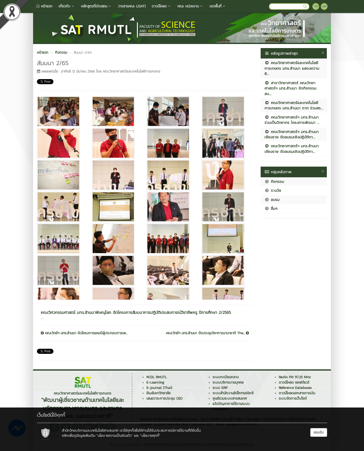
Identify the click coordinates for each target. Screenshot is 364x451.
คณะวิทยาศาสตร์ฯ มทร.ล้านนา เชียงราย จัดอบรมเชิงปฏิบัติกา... (291, 134)
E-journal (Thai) (159, 387)
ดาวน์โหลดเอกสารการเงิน (297, 393)
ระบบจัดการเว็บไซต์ (293, 398)
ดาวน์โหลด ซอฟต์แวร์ (294, 382)
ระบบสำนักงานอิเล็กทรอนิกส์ (233, 393)
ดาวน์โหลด (161, 6)
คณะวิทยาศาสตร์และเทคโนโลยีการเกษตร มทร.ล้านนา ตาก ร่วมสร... (293, 105)
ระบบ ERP (220, 387)
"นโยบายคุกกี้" (150, 435)
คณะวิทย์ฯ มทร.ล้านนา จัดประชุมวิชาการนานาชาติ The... (207, 333)
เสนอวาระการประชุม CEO (164, 398)
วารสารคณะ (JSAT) (132, 6)
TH (316, 6)
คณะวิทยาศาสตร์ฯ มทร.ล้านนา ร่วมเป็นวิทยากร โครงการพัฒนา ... (291, 119)
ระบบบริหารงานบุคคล (228, 382)
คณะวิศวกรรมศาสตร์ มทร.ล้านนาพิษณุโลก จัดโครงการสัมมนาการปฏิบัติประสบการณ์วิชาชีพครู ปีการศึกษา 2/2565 (136, 312)
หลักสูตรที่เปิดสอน (96, 6)
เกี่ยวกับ (67, 6)
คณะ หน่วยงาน (190, 6)
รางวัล (272, 190)
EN (324, 6)
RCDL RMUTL (156, 377)
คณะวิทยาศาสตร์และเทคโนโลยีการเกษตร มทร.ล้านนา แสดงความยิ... (291, 68)
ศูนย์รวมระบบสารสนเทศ (230, 398)
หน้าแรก (44, 6)
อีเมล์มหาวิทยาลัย (158, 393)
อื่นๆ (270, 208)
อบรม (271, 199)
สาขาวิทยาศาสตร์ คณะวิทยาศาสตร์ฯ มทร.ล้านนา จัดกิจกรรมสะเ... (290, 88)
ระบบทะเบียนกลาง (226, 377)
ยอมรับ (319, 432)
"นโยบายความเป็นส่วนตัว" (114, 435)
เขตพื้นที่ (217, 6)
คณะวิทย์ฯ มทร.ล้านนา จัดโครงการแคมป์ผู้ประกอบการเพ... (84, 333)
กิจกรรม (274, 181)
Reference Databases (295, 387)
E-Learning (155, 382)
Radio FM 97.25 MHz (295, 377)
